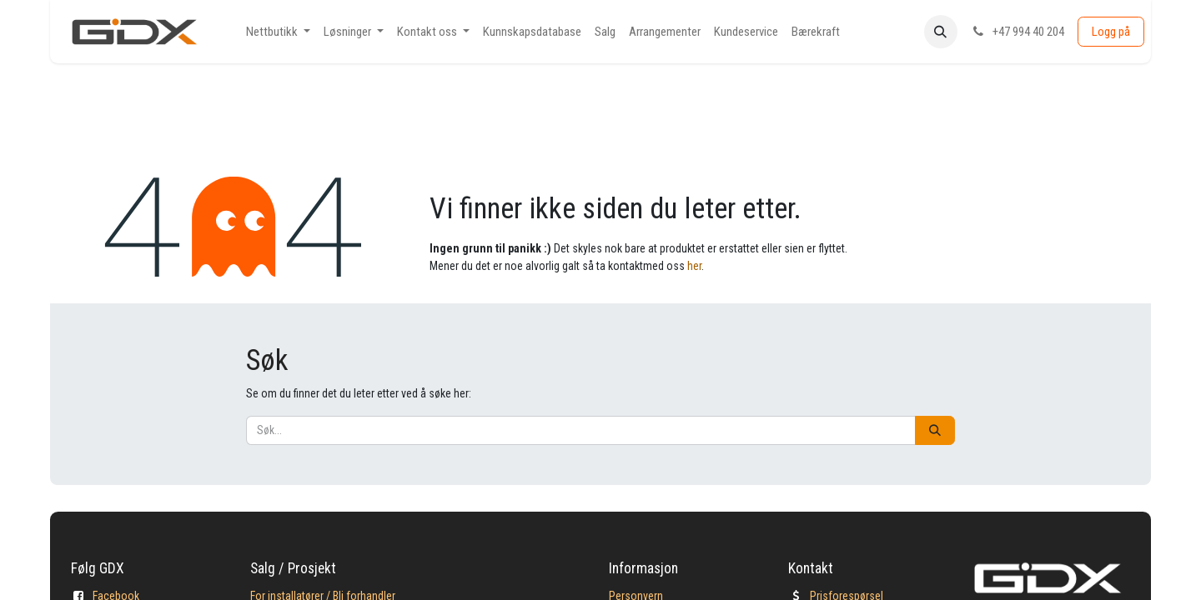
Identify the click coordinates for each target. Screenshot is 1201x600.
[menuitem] (278, 32)
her (694, 265)
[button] (940, 31)
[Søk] (935, 430)
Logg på (1111, 31)
